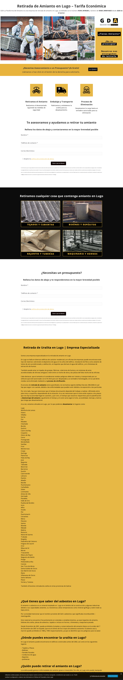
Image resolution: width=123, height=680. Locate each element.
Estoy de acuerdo (113, 676)
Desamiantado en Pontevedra (31, 590)
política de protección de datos (42, 159)
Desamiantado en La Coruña (31, 594)
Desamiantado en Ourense (30, 592)
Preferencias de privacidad (98, 676)
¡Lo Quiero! (93, 69)
